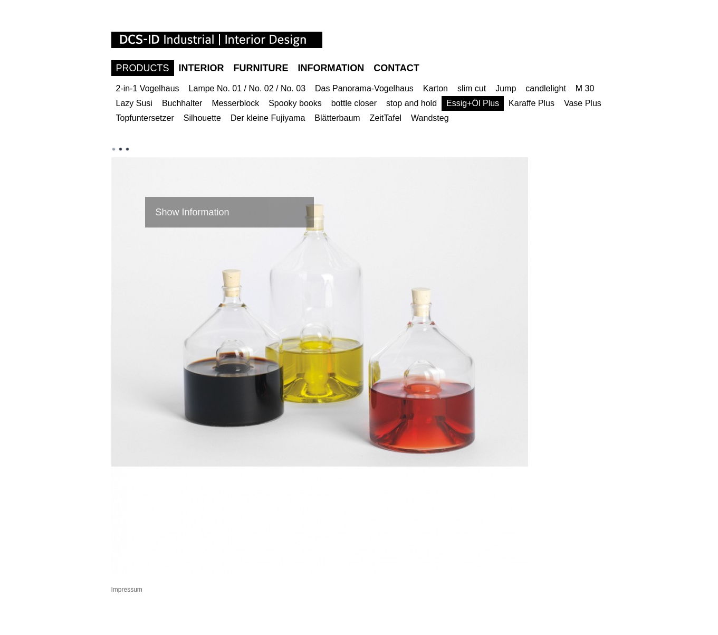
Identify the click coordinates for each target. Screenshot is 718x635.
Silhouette (202, 117)
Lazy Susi (134, 103)
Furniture (261, 68)
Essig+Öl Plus (472, 103)
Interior (201, 68)
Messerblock (235, 103)
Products (142, 68)
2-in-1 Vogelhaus (147, 88)
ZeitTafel (385, 117)
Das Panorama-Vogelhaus (364, 88)
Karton (435, 88)
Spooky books (295, 103)
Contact (396, 68)
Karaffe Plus (531, 103)
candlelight (545, 88)
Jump (505, 88)
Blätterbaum (337, 117)
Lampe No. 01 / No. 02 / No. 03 (247, 88)
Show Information (192, 212)
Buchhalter (182, 103)
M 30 (585, 88)
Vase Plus (582, 103)
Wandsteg (429, 117)
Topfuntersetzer (145, 117)
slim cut (471, 88)
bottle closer (354, 103)
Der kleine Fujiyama (268, 117)
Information (331, 68)
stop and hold (411, 103)
